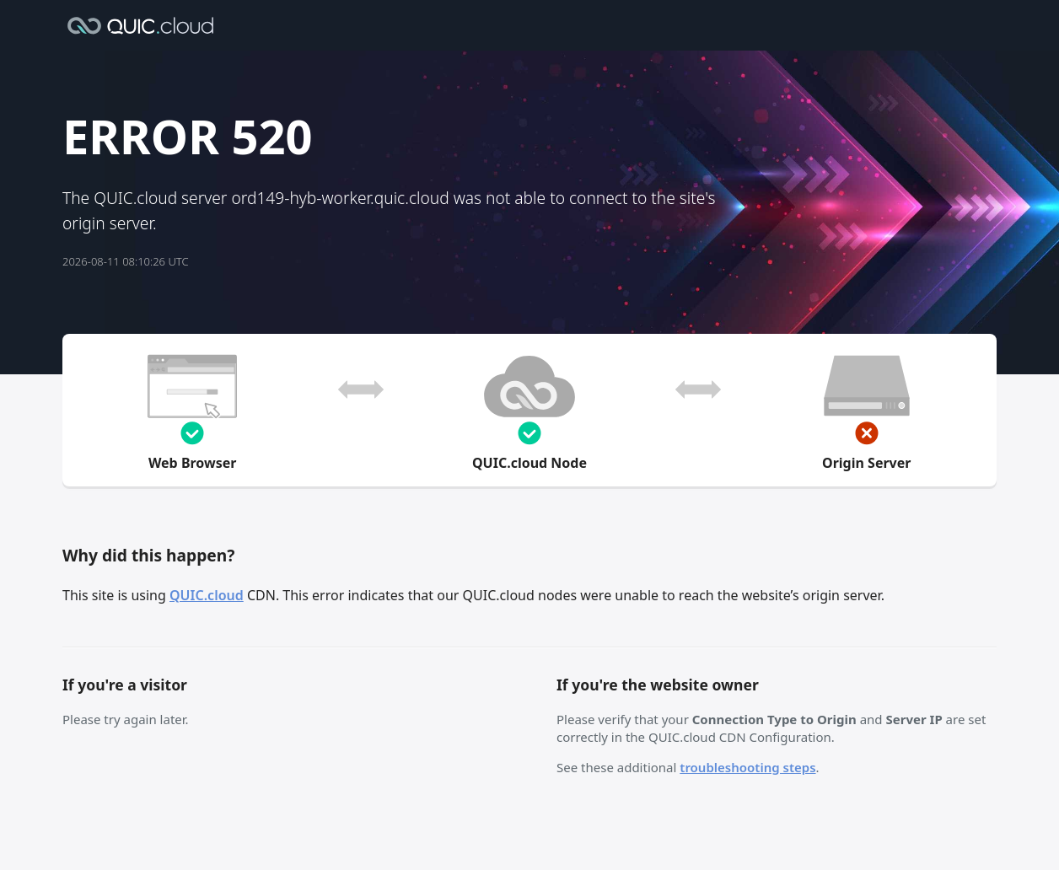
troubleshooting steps (747, 767)
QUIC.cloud (206, 595)
